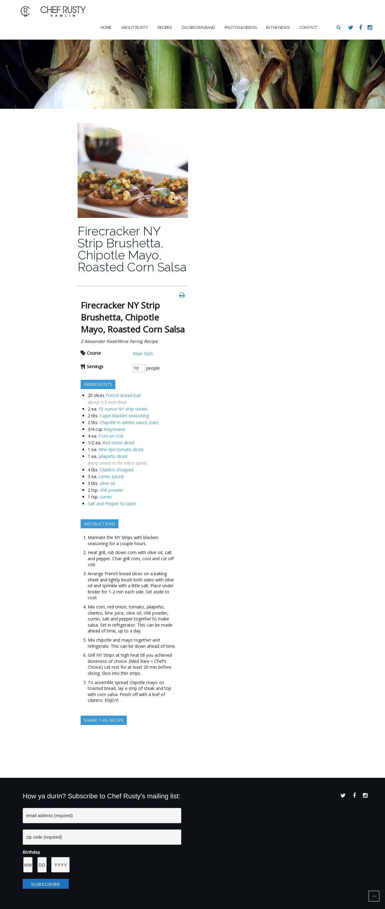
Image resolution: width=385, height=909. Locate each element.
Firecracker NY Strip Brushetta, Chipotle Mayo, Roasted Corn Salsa (132, 249)
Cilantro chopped (116, 470)
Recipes (164, 27)
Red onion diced (118, 443)
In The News (277, 27)
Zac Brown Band (198, 27)
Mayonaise (114, 429)
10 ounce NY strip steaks (123, 409)
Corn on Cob (111, 436)
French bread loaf (123, 395)
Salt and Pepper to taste (112, 503)
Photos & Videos (240, 27)
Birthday (31, 852)
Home (106, 27)
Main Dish (143, 353)
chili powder (111, 490)
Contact (308, 27)
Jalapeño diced (112, 456)
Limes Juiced (110, 476)
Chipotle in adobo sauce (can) (129, 422)
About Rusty (134, 27)
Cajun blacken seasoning (124, 416)
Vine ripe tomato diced (120, 449)
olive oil (107, 483)
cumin (106, 497)
